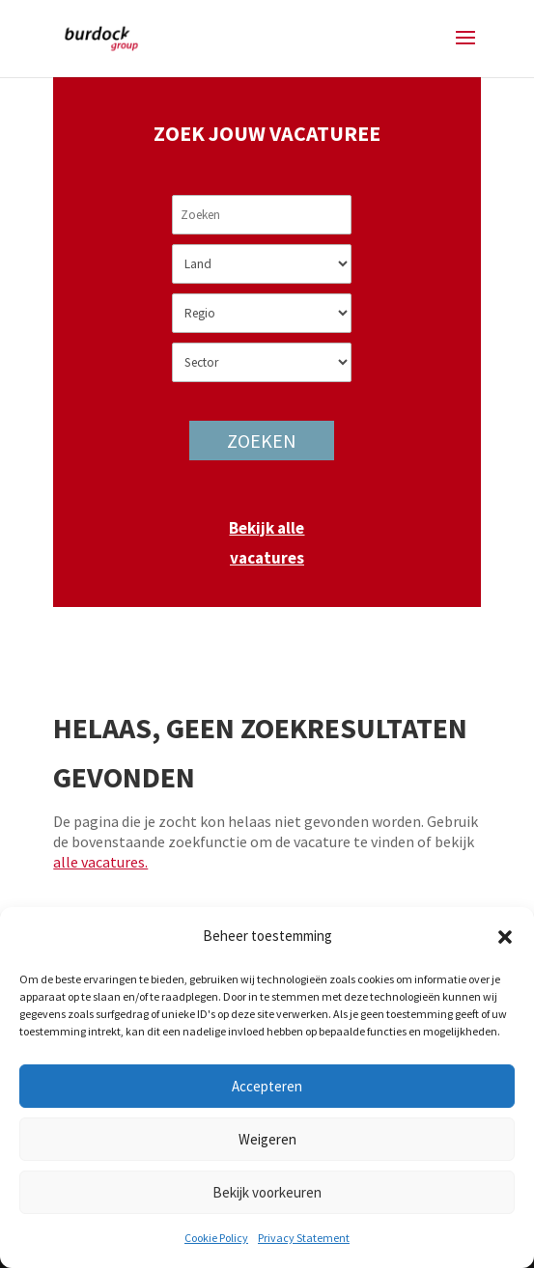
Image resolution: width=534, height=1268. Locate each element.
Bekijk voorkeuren (267, 1192)
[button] (505, 937)
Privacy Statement (304, 1237)
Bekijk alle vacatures (266, 542)
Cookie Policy (216, 1237)
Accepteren (267, 1086)
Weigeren (267, 1139)
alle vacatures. (100, 861)
